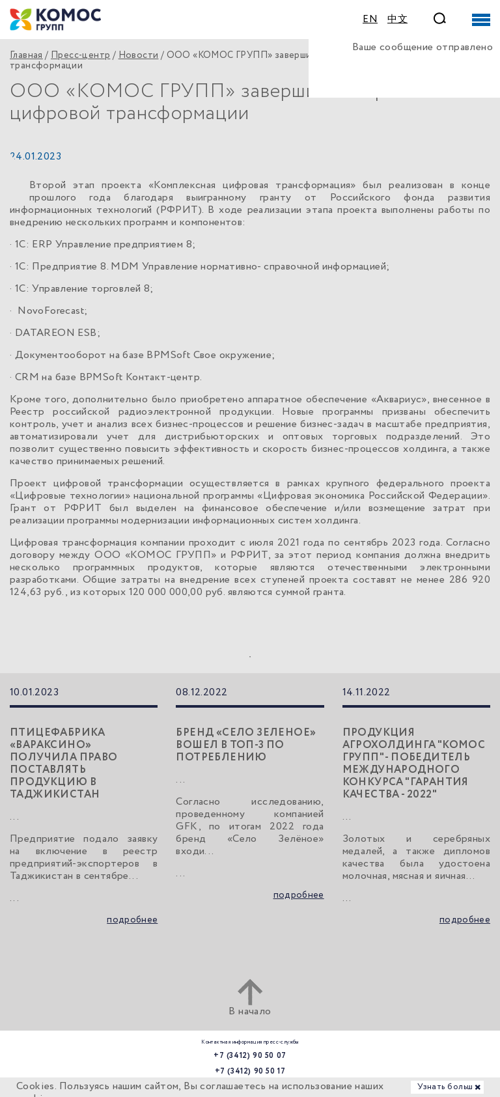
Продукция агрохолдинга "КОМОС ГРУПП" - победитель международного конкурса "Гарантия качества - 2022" (414, 763)
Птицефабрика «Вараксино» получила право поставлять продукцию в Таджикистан (64, 763)
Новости (138, 55)
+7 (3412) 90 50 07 (250, 1055)
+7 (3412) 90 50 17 (250, 1071)
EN (370, 19)
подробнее (132, 920)
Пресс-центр (80, 55)
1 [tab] (250, 656)
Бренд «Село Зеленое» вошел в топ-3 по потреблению (246, 745)
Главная (26, 55)
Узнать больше (447, 1087)
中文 (397, 19)
